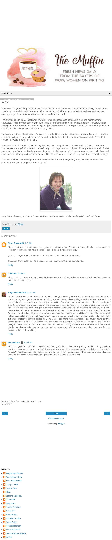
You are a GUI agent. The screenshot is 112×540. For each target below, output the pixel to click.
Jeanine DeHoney (14, 496)
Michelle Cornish (13, 518)
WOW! (9, 537)
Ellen (8, 492)
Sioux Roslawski (16, 243)
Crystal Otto (11, 488)
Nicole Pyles (11, 522)
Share (6, 229)
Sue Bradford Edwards (16, 533)
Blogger (61, 423)
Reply (10, 265)
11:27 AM (31, 293)
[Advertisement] (56, 23)
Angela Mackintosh (17, 293)
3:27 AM (28, 243)
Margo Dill (10, 511)
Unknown (12, 273)
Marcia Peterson (13, 507)
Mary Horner (14, 342)
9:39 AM (21, 273)
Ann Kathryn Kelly (14, 477)
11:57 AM (28, 342)
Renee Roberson (13, 526)
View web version (56, 419)
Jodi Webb (10, 499)
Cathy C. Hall (12, 484)
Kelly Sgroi (11, 503)
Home (56, 413)
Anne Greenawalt (13, 481)
